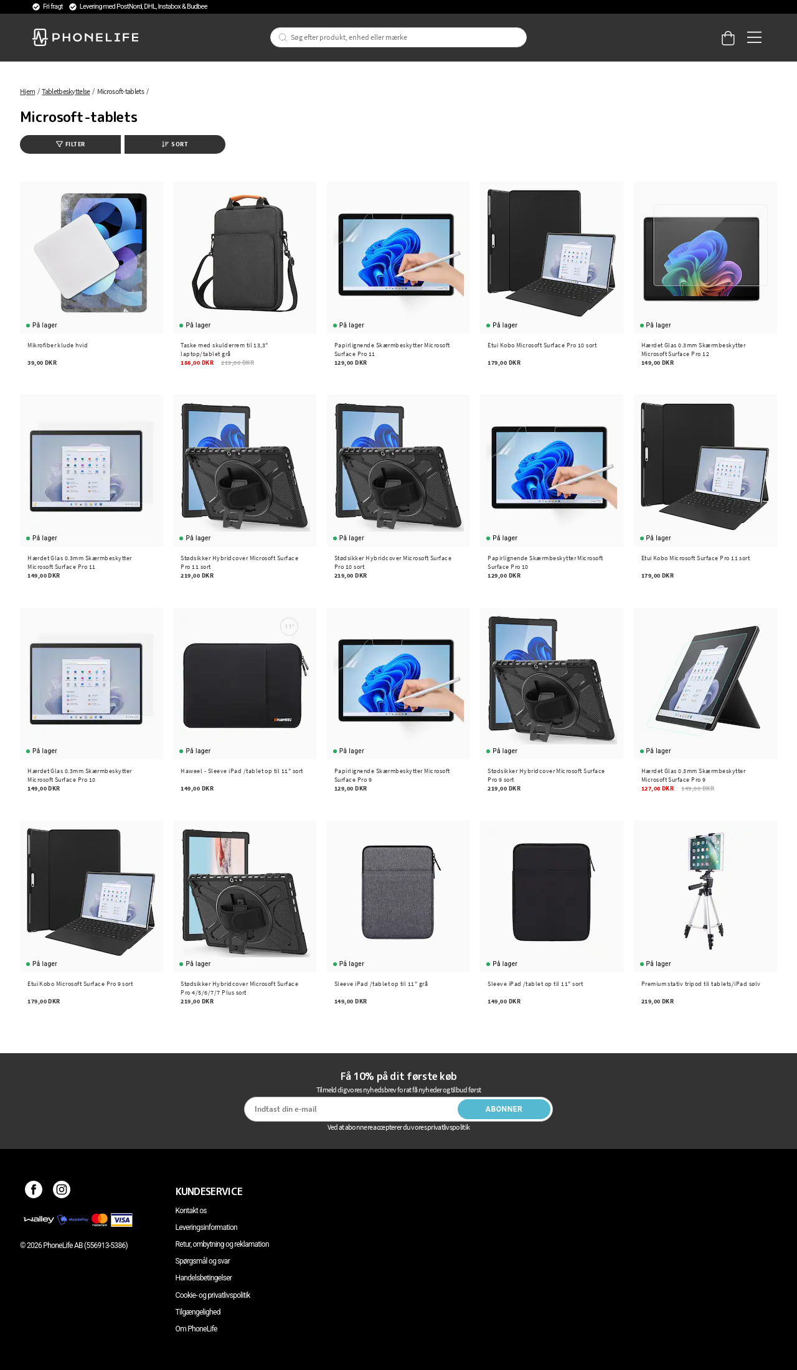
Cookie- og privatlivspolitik (213, 1295)
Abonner (504, 1109)
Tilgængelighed (198, 1312)
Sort (175, 144)
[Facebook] (34, 1191)
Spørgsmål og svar (203, 1261)
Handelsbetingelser (204, 1278)
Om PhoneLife (196, 1329)
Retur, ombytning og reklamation (222, 1244)
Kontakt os (191, 1210)
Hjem (27, 91)
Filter (70, 144)
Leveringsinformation (206, 1227)
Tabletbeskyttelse (66, 91)
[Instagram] (62, 1191)
